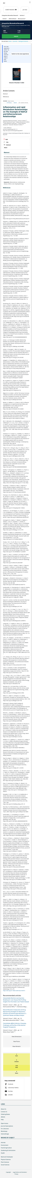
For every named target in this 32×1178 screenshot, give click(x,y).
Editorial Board (12, 18)
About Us (3, 1109)
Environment (4, 1145)
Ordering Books (5, 1114)
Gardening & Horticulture (8, 1150)
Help (2, 1119)
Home (9, 41)
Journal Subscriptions (7, 1126)
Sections (22, 15)
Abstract (5, 93)
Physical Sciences (6, 1159)
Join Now (25, 9)
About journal (21, 18)
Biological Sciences (23, 41)
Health (3, 1153)
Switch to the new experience (20, 54)
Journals (15, 41)
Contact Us (4, 1112)
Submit (16, 36)
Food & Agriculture (6, 1148)
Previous (10, 102)
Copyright (8, 1172)
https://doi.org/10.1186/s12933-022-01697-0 (14, 990)
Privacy (16, 1174)
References (6, 96)
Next (15, 102)
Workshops (4, 1131)
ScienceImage (5, 1134)
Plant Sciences (5, 1162)
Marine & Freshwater (7, 1157)
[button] (30, 2)
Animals (3, 1142)
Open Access (4, 1123)
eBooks (3, 1117)
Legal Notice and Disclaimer (20, 1172)
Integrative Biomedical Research (10, 15)
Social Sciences (5, 1165)
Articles (4, 18)
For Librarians (5, 1128)
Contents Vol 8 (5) (24, 102)
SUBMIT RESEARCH (10, 9)
